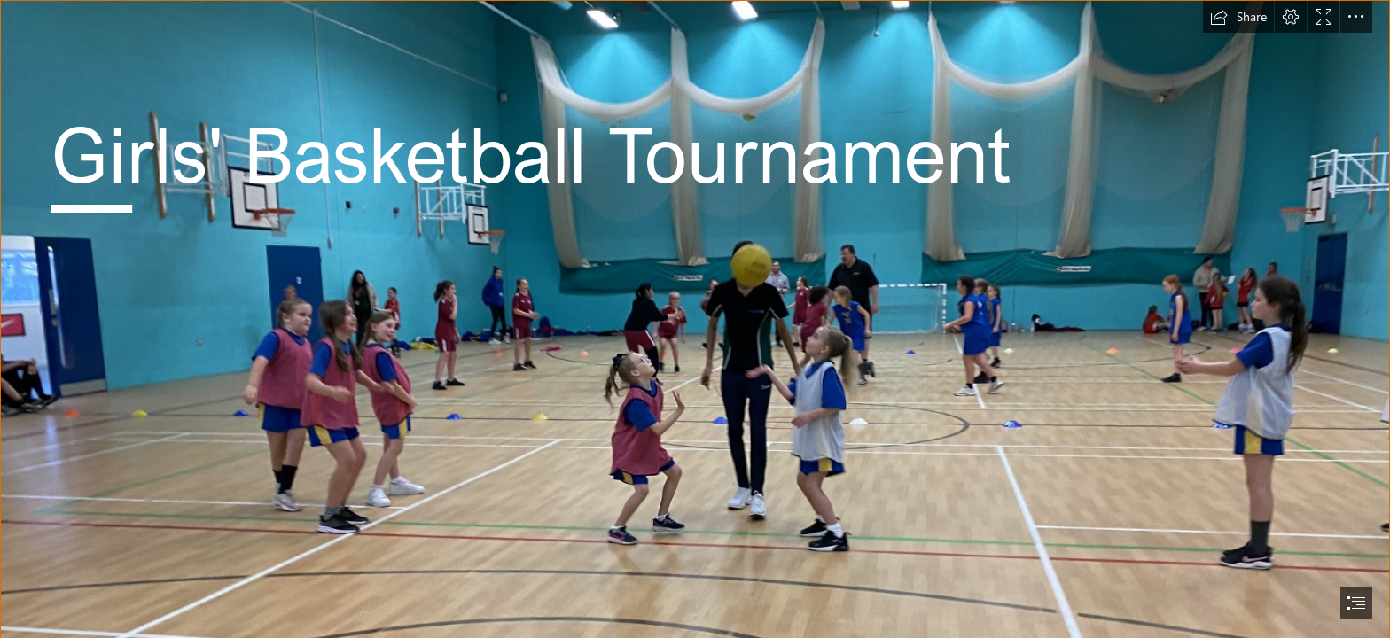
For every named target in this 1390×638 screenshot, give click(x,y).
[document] (695, 319)
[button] (1238, 17)
